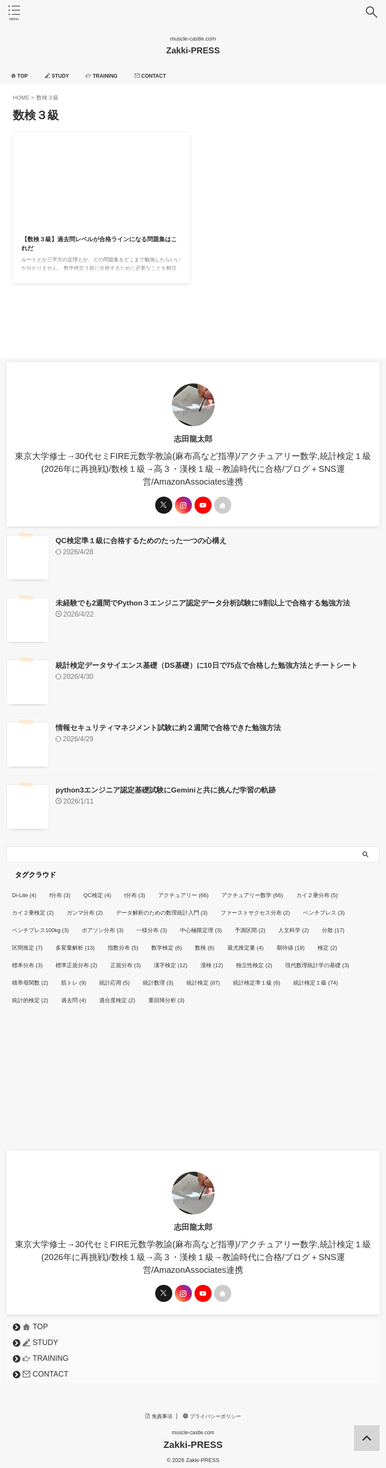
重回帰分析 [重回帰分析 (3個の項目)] (166, 996)
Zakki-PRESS (193, 50)
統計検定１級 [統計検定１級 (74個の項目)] (315, 978)
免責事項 (158, 1412)
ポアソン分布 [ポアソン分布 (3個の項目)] (103, 926)
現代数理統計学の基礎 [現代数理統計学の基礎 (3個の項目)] (317, 961)
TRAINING (111, 75)
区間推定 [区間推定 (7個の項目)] (27, 943)
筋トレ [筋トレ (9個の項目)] (73, 978)
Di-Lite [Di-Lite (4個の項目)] (24, 891)
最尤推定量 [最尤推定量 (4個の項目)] (245, 943)
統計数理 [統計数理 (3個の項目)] (158, 978)
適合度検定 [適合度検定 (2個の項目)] (117, 996)
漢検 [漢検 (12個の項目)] (211, 961)
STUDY (62, 75)
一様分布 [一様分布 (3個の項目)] (151, 926)
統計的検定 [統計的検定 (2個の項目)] (30, 996)
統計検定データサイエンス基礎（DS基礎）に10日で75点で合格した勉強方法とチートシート (216, 663)
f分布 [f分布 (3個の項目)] (60, 891)
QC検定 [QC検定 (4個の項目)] (97, 891)
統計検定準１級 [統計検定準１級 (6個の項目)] (256, 978)
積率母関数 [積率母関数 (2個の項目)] (30, 978)
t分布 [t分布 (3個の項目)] (134, 891)
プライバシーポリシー (212, 1412)
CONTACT (165, 75)
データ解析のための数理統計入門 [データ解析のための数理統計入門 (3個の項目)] (162, 908)
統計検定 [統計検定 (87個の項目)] (203, 978)
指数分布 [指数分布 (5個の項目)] (123, 943)
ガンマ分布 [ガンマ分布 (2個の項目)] (85, 908)
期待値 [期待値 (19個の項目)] (291, 943)
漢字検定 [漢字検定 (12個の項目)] (171, 961)
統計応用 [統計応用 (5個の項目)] (114, 978)
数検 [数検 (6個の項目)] (205, 943)
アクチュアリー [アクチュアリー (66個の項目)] (183, 891)
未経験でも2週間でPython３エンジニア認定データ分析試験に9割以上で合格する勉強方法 (211, 602)
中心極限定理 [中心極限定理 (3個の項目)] (201, 926)
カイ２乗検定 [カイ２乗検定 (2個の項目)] (33, 908)
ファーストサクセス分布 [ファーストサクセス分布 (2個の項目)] (255, 908)
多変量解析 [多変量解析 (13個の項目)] (75, 943)
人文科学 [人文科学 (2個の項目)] (293, 926)
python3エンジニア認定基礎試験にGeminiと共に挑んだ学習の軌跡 (172, 786)
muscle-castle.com (193, 1428)
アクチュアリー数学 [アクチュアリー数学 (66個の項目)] (252, 891)
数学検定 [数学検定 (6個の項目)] (166, 943)
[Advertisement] (188, 1082)
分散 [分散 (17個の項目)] (333, 926)
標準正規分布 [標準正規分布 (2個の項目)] (76, 961)
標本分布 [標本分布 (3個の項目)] (27, 961)
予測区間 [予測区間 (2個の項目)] (250, 926)
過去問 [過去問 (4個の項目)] (73, 996)
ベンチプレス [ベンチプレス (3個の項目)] (324, 908)
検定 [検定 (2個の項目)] (327, 943)
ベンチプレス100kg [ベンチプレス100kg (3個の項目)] (40, 926)
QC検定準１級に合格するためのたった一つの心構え (146, 540)
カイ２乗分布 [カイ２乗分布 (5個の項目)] (317, 891)
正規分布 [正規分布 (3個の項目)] (125, 961)
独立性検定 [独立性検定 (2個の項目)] (254, 961)
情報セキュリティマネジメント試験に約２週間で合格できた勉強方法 (175, 725)
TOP (21, 75)
